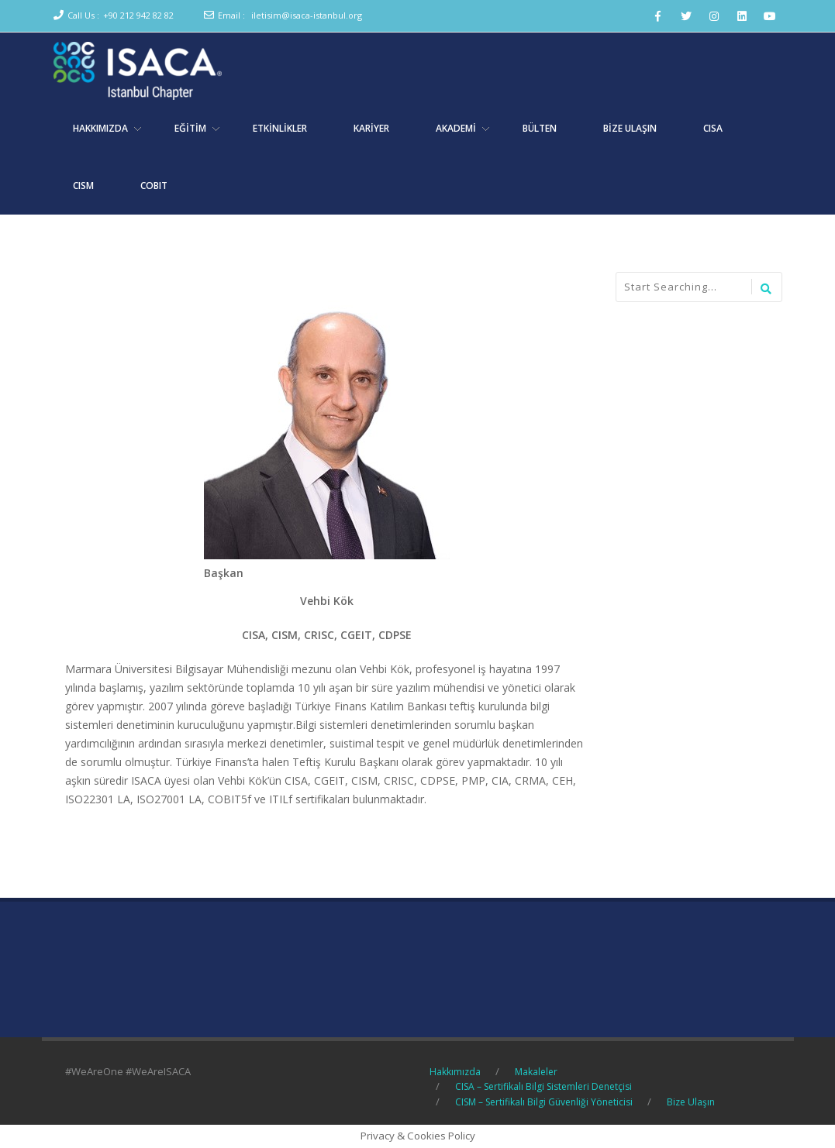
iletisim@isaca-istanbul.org (306, 15)
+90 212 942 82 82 (138, 15)
